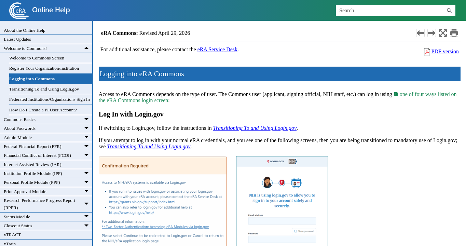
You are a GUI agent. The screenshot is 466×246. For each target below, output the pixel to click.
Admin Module (48, 137)
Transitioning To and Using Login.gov (44, 89)
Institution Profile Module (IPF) (48, 173)
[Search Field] (395, 10)
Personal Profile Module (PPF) (48, 182)
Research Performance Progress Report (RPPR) (48, 204)
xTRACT (12, 234)
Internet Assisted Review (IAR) (32, 164)
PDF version (445, 51)
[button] (449, 10)
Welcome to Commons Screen (36, 57)
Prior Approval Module (48, 191)
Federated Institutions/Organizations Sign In (49, 99)
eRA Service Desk (217, 49)
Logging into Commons (32, 78)
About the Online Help (24, 30)
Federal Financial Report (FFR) (48, 146)
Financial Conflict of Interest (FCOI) (48, 155)
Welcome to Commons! (48, 48)
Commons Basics (48, 119)
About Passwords (48, 128)
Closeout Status (48, 225)
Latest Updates (17, 39)
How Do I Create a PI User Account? (43, 109)
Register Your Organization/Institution (44, 68)
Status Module (48, 217)
